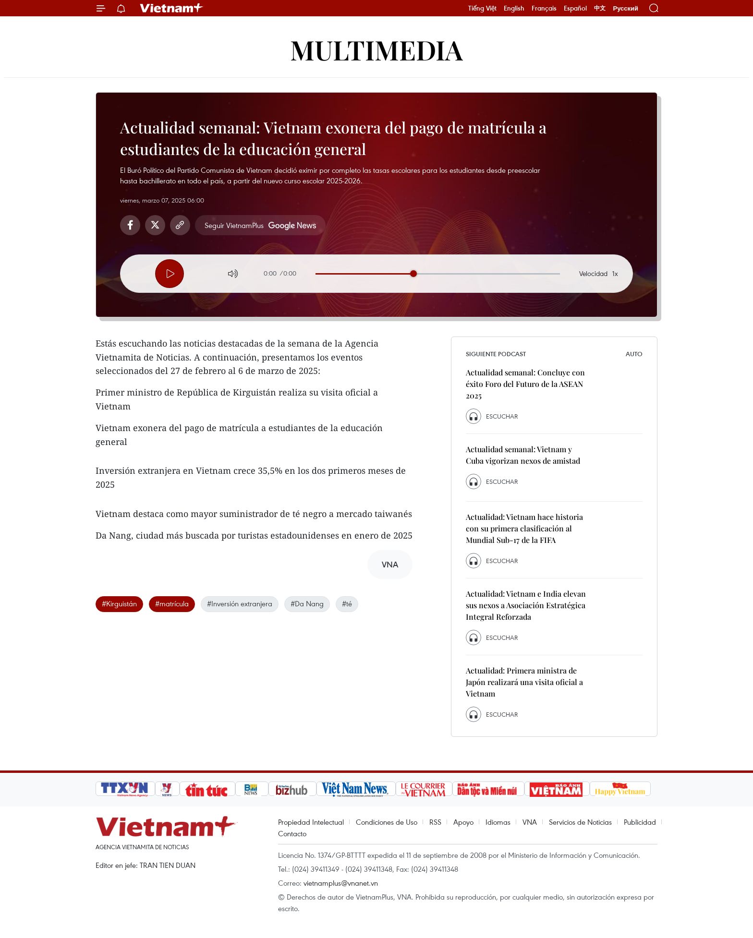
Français (544, 8)
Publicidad (640, 822)
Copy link (180, 225)
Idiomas (498, 822)
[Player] (169, 273)
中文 (600, 8)
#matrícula (172, 603)
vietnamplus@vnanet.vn (341, 883)
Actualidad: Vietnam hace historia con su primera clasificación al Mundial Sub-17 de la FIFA (524, 528)
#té (347, 603)
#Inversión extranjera (239, 603)
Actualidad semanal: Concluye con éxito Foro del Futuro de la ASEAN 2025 (525, 383)
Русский (625, 8)
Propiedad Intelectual (311, 822)
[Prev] (138, 272)
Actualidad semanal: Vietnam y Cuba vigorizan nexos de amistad (523, 455)
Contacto (292, 833)
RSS (435, 822)
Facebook (130, 225)
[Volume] (233, 273)
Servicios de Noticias (580, 822)
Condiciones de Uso (386, 822)
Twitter (155, 225)
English (514, 8)
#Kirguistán (119, 603)
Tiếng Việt (482, 8)
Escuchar (502, 416)
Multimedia (376, 49)
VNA (529, 822)
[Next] (201, 272)
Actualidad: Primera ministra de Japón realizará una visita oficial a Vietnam (524, 681)
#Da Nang (307, 603)
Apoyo (463, 822)
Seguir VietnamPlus (234, 225)
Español (575, 8)
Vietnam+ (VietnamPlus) (172, 8)
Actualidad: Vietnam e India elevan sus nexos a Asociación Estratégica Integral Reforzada (526, 605)
